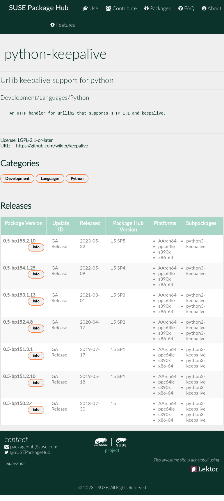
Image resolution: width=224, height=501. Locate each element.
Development (17, 183)
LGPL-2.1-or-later (35, 145)
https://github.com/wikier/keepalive (52, 150)
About (211, 8)
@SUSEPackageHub (27, 457)
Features (209, 26)
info (36, 252)
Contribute (121, 8)
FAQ (186, 8)
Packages (157, 8)
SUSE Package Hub (39, 8)
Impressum (14, 468)
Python (77, 183)
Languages (50, 183)
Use (90, 8)
